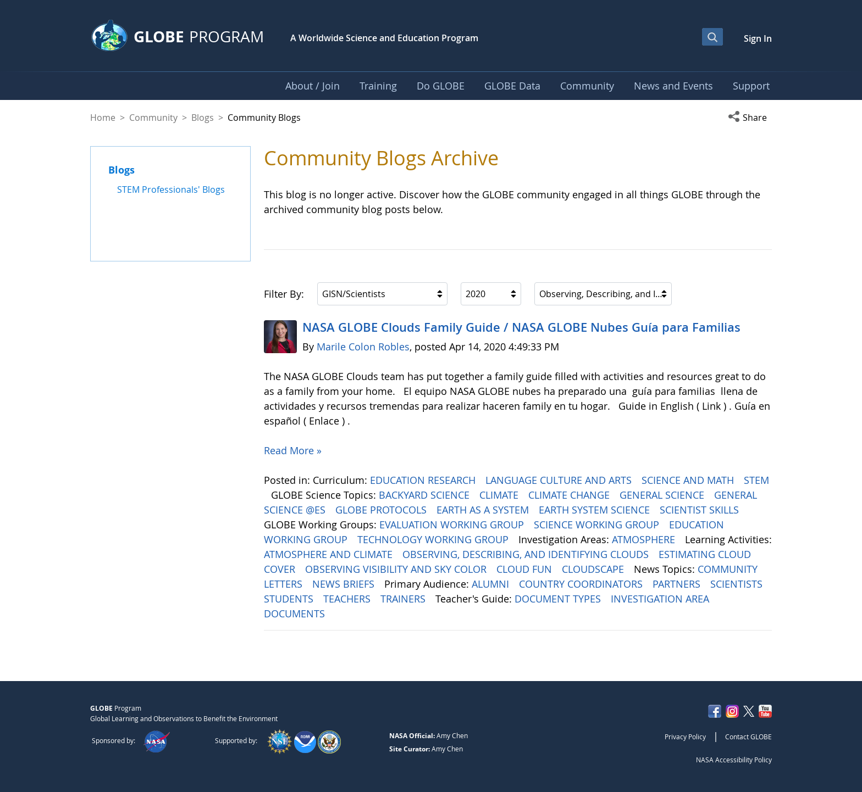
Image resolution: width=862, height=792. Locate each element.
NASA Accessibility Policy (734, 759)
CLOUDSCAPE (594, 569)
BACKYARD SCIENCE (425, 494)
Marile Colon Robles (363, 346)
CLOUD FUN (525, 569)
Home (102, 117)
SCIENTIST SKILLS (701, 509)
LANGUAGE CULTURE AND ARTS (559, 480)
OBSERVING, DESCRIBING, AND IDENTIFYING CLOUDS (526, 554)
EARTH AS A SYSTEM (484, 509)
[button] (750, 117)
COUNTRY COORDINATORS (582, 583)
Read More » (293, 450)
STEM (756, 480)
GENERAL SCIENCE (663, 494)
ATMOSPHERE (645, 539)
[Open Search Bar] (712, 37)
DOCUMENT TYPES (559, 598)
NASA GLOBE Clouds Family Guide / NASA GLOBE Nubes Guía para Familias (521, 327)
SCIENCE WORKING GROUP (598, 524)
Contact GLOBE (748, 736)
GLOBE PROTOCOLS (382, 509)
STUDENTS (290, 598)
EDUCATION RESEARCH (424, 480)
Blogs (202, 117)
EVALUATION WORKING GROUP (453, 524)
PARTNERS (678, 583)
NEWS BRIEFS (344, 583)
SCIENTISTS (737, 583)
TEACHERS (348, 598)
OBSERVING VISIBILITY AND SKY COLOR (397, 569)
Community (153, 117)
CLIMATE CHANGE (570, 494)
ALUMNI (492, 583)
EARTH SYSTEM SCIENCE (596, 509)
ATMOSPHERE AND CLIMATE (329, 554)
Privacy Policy (685, 736)
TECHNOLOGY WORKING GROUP (434, 539)
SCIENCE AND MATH (689, 480)
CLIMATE (500, 494)
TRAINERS (404, 598)
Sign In (758, 38)
